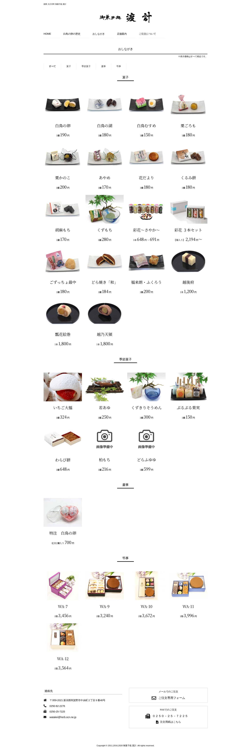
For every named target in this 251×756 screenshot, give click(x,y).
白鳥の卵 (62, 125)
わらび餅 (62, 459)
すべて (52, 66)
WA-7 (63, 606)
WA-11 (188, 606)
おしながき (99, 33)
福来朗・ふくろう (146, 282)
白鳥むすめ (146, 125)
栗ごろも (188, 125)
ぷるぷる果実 (188, 407)
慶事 (103, 66)
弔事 (118, 66)
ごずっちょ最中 (63, 282)
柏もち (104, 459)
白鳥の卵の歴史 (71, 33)
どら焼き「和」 (104, 282)
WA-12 (63, 658)
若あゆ (104, 407)
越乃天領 (104, 334)
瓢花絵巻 (62, 334)
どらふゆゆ (146, 459)
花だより (146, 177)
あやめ (104, 177)
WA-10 (146, 606)
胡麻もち (62, 230)
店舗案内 (122, 33)
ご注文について (147, 33)
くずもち (104, 230)
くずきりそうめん (146, 407)
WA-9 (104, 606)
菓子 (68, 66)
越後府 (188, 282)
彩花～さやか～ (146, 230)
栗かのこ (62, 177)
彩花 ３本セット (188, 230)
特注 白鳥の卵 (62, 533)
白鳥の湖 (104, 125)
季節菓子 (86, 66)
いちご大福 (62, 407)
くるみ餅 (188, 177)
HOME (47, 33)
